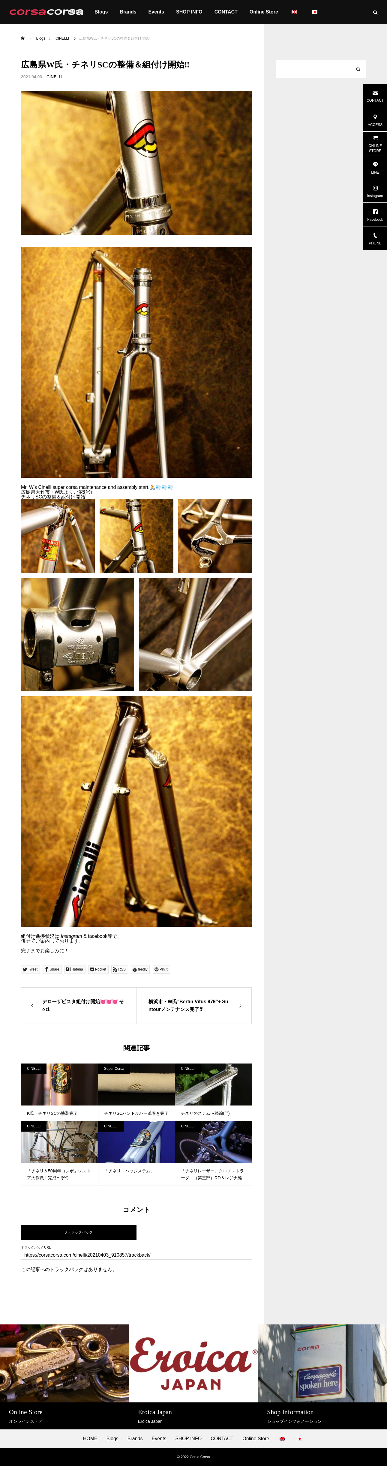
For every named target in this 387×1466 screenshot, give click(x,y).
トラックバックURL (36, 1247)
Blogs (101, 11)
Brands (128, 11)
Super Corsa (114, 1069)
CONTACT (226, 11)
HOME (90, 1438)
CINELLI (54, 76)
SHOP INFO (189, 11)
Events (156, 11)
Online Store (264, 11)
